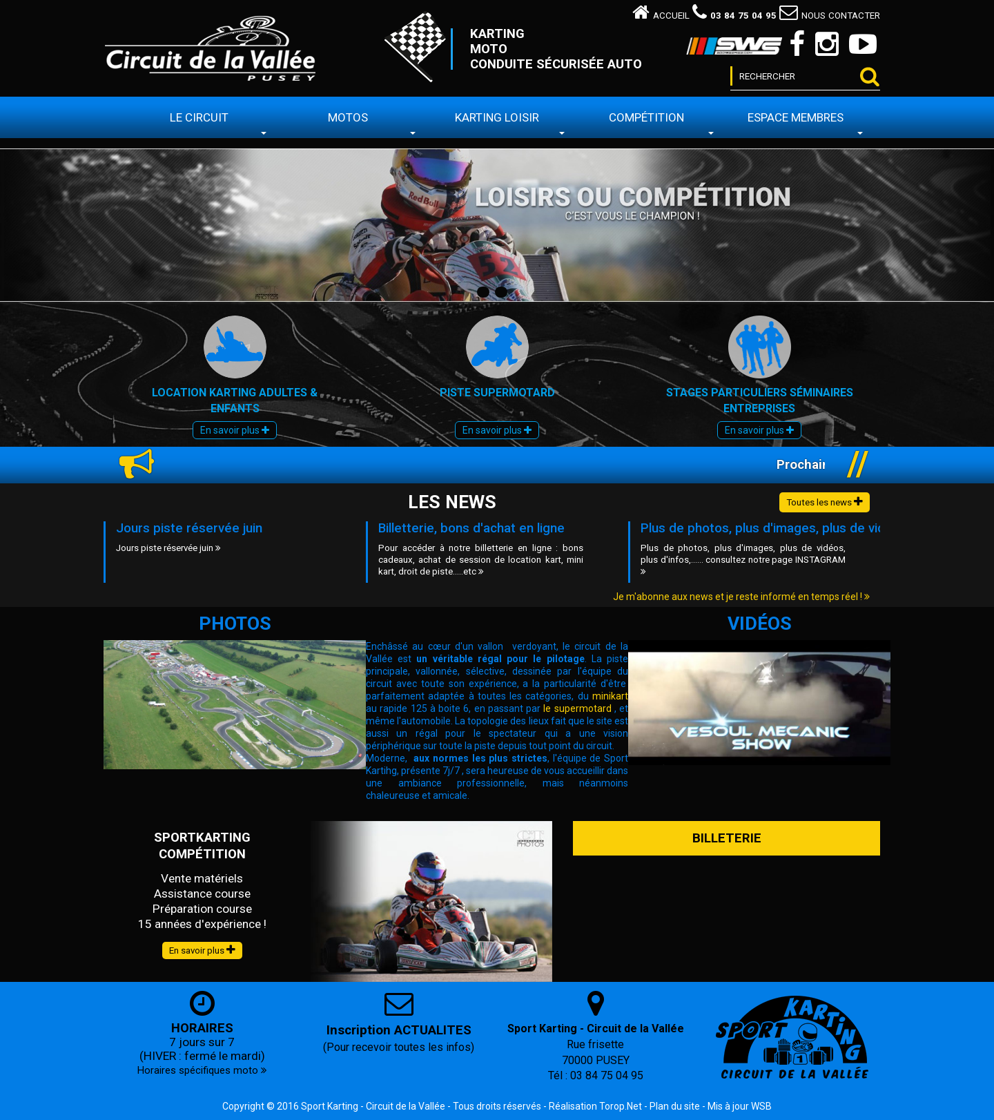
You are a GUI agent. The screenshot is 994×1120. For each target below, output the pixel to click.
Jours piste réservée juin (189, 528)
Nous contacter (829, 15)
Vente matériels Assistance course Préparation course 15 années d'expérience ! (202, 901)
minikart (610, 696)
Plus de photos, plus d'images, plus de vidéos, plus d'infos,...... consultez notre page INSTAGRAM (743, 559)
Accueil (661, 15)
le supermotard (577, 708)
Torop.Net (620, 1106)
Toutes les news (824, 502)
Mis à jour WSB (740, 1106)
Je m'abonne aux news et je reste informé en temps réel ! (741, 596)
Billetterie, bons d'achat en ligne (471, 528)
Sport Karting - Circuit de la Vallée (373, 1106)
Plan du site (675, 1106)
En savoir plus (234, 430)
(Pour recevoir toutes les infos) (398, 1047)
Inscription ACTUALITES (399, 1030)
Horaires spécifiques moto (201, 1070)
